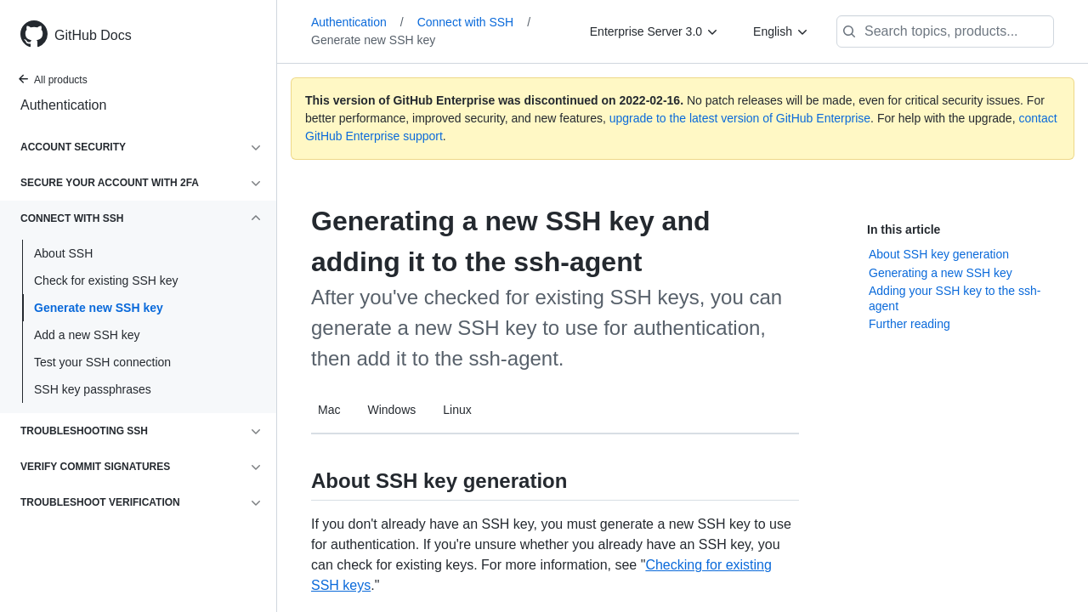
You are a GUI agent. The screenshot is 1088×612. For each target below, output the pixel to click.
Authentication (63, 105)
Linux (457, 409)
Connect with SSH (474, 22)
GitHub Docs (93, 35)
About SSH (63, 253)
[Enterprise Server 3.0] (654, 31)
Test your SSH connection (102, 362)
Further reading (909, 324)
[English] (781, 31)
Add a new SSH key (87, 335)
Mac (329, 409)
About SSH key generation (939, 254)
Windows (391, 409)
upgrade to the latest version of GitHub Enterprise (739, 118)
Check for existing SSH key (106, 280)
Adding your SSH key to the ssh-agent (954, 298)
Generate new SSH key (98, 307)
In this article (903, 229)
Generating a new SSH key (940, 273)
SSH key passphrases (92, 389)
